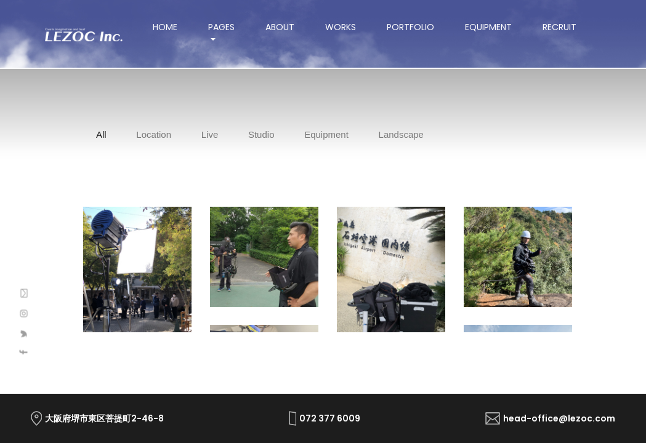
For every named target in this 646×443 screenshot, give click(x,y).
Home (173, 27)
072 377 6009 (329, 418)
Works (340, 27)
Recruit (559, 27)
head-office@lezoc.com (559, 418)
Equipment (488, 27)
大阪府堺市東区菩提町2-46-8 (104, 418)
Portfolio (410, 27)
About (279, 27)
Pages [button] (221, 27)
